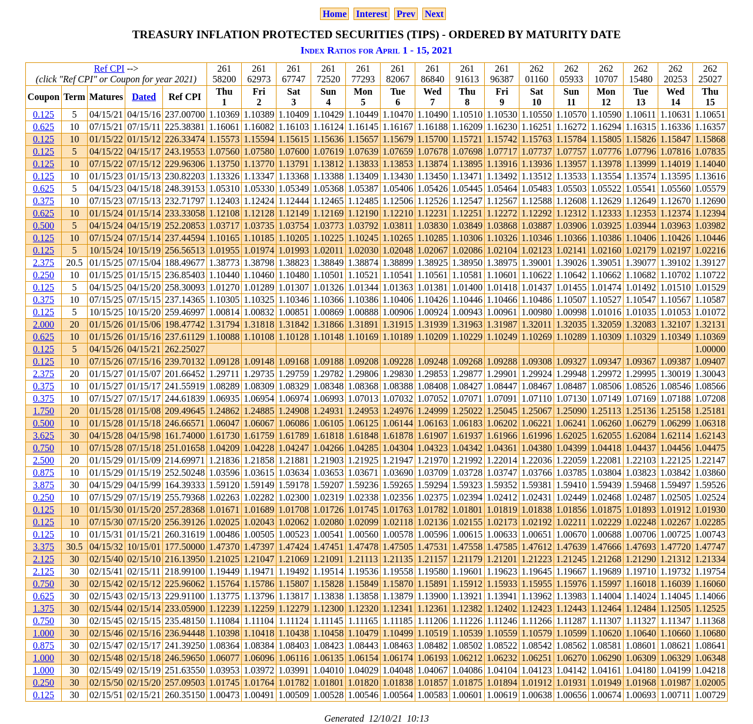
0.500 (43, 226)
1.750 (43, 411)
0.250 (43, 275)
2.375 (43, 263)
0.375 (43, 201)
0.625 (43, 127)
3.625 (43, 436)
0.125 (43, 114)
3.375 (43, 547)
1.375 (43, 608)
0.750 (43, 448)
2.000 (43, 324)
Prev (406, 14)
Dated (144, 97)
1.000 (43, 633)
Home (334, 14)
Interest (371, 14)
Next (434, 14)
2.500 (43, 460)
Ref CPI (109, 69)
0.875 (43, 473)
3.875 (43, 485)
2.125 (43, 559)
